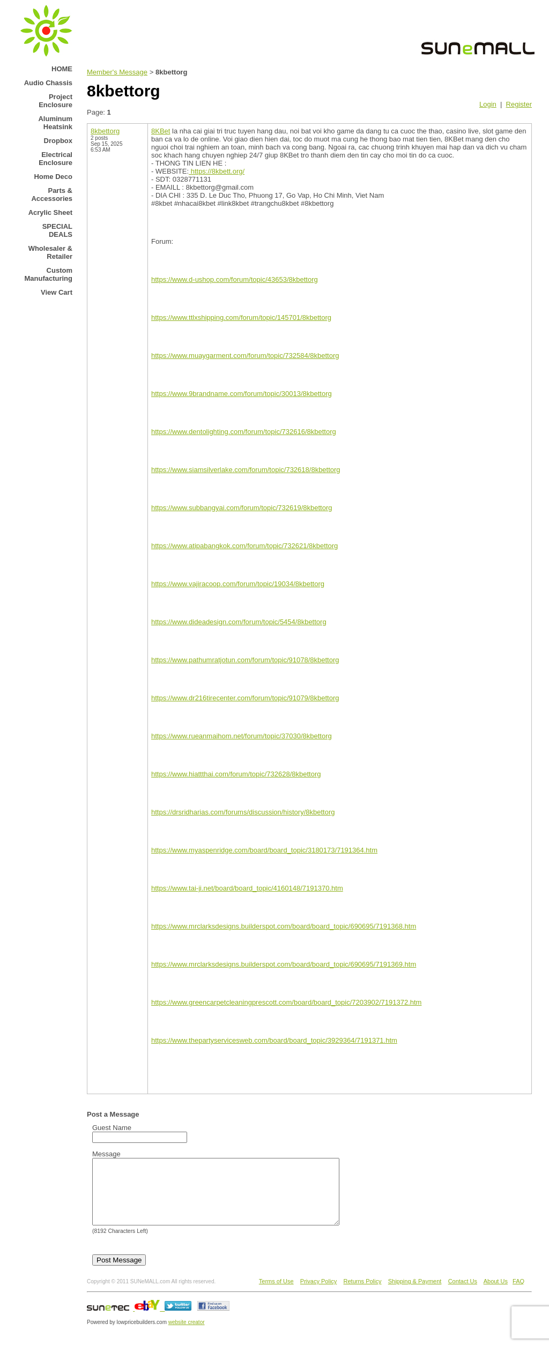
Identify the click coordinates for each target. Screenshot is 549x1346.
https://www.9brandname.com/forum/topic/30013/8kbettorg (241, 394)
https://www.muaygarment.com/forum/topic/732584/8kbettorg (245, 356)
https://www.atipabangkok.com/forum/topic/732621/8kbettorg (244, 546)
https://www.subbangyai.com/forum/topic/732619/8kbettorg (241, 508)
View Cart (56, 292)
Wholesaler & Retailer (50, 252)
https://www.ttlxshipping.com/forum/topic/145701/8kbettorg (241, 317)
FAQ (518, 1294)
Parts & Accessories (51, 194)
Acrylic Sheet (50, 212)
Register (519, 104)
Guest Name (111, 1128)
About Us (496, 1294)
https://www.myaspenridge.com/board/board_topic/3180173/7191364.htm (264, 850)
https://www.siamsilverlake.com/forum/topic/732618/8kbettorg (245, 470)
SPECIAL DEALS (57, 230)
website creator (186, 1335)
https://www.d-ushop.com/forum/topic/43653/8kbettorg (234, 279)
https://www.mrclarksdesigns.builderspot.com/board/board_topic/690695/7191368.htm (283, 926)
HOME (61, 69)
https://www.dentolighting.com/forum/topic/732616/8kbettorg (243, 432)
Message (106, 1154)
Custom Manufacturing (48, 274)
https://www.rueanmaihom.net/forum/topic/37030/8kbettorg (241, 736)
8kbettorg (105, 131)
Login (487, 104)
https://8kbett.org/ (216, 171)
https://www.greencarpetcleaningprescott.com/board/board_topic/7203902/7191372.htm (286, 1002)
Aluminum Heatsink (55, 123)
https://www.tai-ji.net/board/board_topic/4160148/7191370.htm (247, 888)
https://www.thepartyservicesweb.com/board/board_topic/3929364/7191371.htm (274, 1040)
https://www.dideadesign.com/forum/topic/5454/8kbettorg (239, 622)
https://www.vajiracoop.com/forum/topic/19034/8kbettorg (237, 584)
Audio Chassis (48, 83)
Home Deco (53, 177)
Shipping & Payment (415, 1294)
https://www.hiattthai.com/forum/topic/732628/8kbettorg (236, 774)
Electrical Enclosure (55, 159)
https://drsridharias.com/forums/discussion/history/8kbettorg (243, 812)
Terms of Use (276, 1294)
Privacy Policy (318, 1294)
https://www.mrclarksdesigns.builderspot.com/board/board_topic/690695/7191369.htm (283, 964)
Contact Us (462, 1294)
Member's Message (117, 72)
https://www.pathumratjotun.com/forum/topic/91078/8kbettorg (245, 660)
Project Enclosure (55, 101)
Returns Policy (363, 1294)
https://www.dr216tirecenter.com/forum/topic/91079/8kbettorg (245, 698)
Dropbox (58, 141)
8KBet (160, 131)
